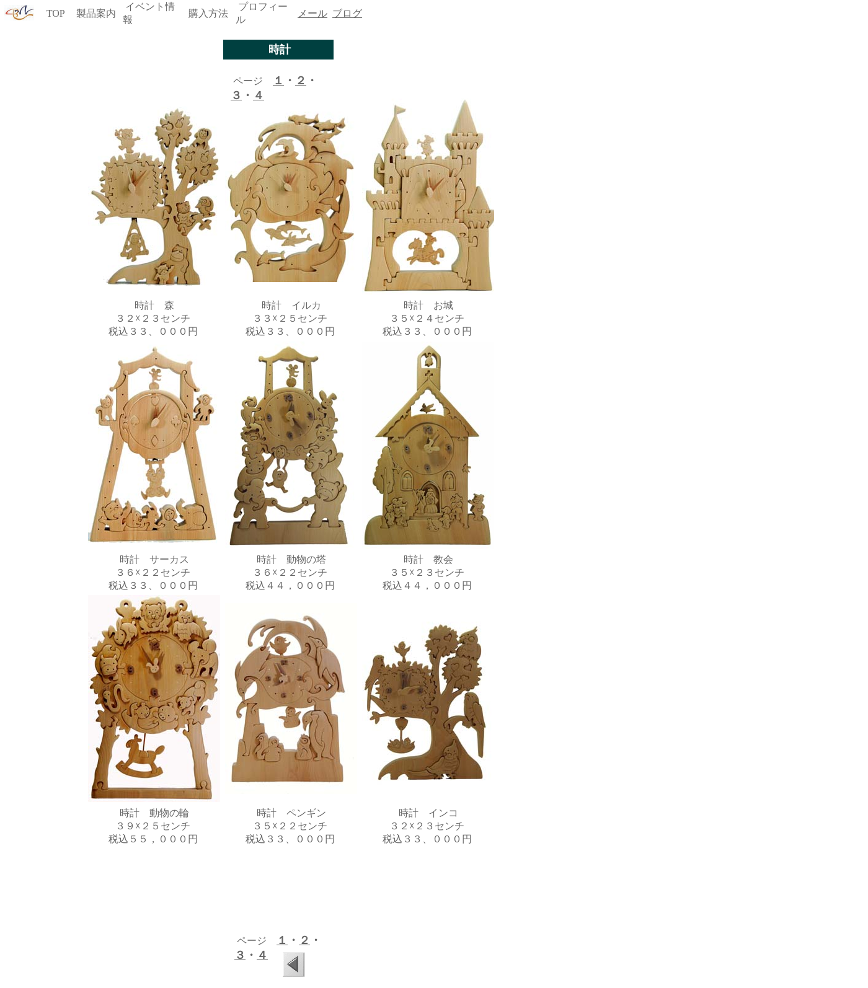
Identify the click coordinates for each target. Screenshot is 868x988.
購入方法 (208, 13)
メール (312, 13)
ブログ (347, 13)
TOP (55, 13)
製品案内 (96, 13)
